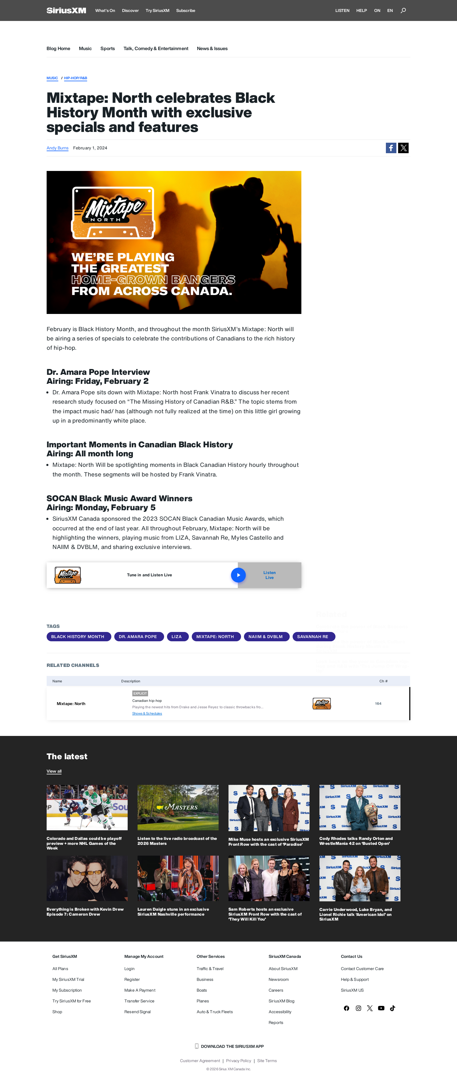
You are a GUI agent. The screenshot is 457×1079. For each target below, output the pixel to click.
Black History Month (77, 636)
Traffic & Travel (210, 968)
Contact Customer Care (362, 968)
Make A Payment (139, 990)
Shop (57, 1012)
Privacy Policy (238, 1061)
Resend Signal (137, 1012)
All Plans (60, 968)
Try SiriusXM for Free (71, 1001)
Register (132, 979)
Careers (276, 990)
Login (129, 968)
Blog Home (58, 48)
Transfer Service (139, 1001)
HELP (361, 10)
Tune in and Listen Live (149, 575)
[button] (391, 148)
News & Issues (212, 48)
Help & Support (355, 979)
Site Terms (267, 1061)
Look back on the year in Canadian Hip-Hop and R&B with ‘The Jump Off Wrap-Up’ (362, 645)
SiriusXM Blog (281, 1001)
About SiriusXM (283, 968)
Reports (276, 1022)
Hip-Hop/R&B (75, 77)
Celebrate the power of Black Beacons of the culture (362, 608)
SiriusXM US (352, 990)
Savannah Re (312, 636)
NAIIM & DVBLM (266, 636)
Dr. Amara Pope (138, 636)
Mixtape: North (215, 636)
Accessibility (280, 1012)
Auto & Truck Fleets (215, 1012)
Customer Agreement (200, 1061)
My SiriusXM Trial (68, 979)
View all (54, 771)
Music (85, 48)
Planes (203, 1001)
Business (205, 979)
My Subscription (67, 990)
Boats (202, 990)
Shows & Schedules (147, 713)
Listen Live (257, 575)
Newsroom (279, 979)
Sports (108, 48)
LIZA (177, 636)
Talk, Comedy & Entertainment (156, 48)
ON (377, 10)
